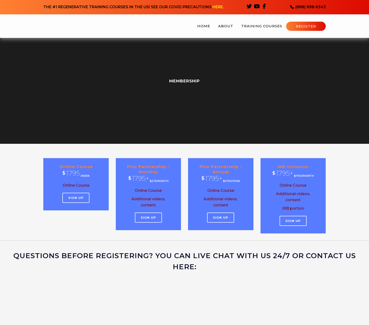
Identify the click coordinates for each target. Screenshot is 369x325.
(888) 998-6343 (308, 7)
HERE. (218, 7)
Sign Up (76, 198)
